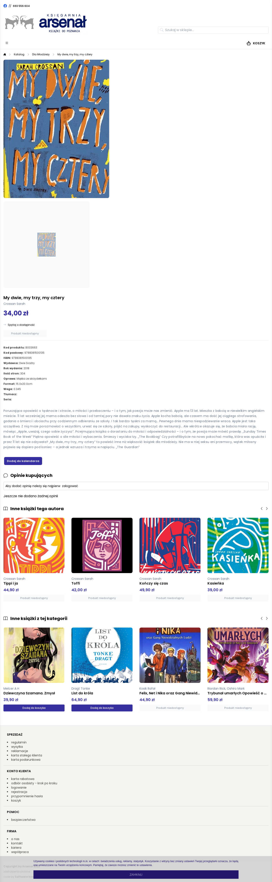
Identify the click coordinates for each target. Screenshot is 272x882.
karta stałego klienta (26, 755)
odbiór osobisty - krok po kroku (34, 783)
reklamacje (19, 751)
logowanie (19, 787)
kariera (16, 847)
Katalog (19, 54)
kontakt (17, 843)
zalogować (70, 486)
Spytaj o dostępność (21, 325)
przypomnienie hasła (27, 796)
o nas (15, 839)
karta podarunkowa (25, 759)
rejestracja (19, 792)
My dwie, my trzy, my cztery (74, 54)
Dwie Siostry (27, 363)
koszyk (16, 800)
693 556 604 (21, 6)
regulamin (19, 742)
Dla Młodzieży (41, 54)
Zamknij (136, 874)
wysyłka (17, 747)
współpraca (20, 852)
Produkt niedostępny (25, 333)
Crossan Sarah (14, 304)
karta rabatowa (22, 779)
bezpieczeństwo (23, 820)
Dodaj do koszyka (34, 708)
